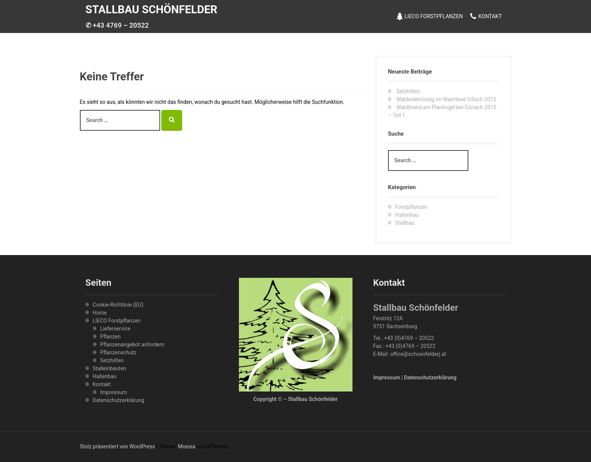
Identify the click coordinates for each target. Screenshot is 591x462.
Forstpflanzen (411, 207)
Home (100, 313)
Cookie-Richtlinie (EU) (118, 305)
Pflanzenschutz (118, 352)
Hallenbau (407, 215)
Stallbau (405, 223)
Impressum (113, 392)
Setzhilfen (408, 91)
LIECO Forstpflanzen (434, 16)
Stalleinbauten (109, 368)
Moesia (186, 446)
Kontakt (490, 16)
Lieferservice (115, 329)
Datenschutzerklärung (118, 400)
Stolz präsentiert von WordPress (117, 446)
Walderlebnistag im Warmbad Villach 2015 (446, 99)
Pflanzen (110, 337)
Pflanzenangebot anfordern (132, 344)
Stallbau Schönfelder (152, 9)
